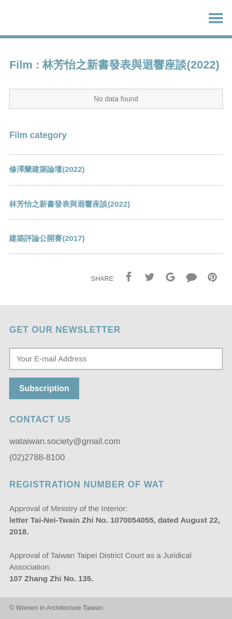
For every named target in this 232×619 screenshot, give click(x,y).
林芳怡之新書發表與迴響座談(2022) (69, 204)
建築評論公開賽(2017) (47, 238)
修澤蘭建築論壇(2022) (47, 169)
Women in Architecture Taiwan (58, 18)
